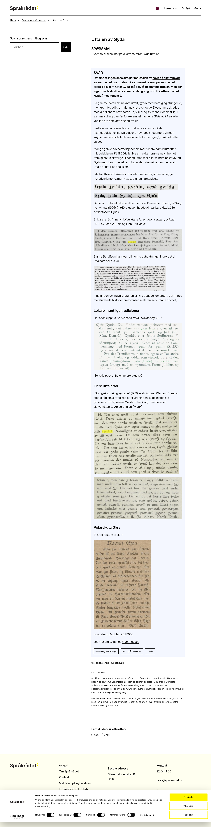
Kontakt (64, 777)
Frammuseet (130, 642)
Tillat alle (188, 802)
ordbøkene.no (167, 8)
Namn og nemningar (106, 651)
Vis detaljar (145, 820)
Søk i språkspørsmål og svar (28, 38)
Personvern (164, 791)
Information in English (73, 789)
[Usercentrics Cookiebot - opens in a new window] (17, 822)
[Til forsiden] (24, 8)
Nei (108, 734)
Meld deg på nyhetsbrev (75, 783)
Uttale (150, 651)
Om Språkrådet (69, 771)
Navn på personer (131, 651)
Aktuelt (63, 765)
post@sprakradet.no (170, 780)
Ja (97, 734)
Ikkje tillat (188, 820)
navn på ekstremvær (166, 78)
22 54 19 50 (164, 771)
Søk (185, 8)
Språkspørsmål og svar (34, 20)
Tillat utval (189, 811)
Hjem (13, 20)
